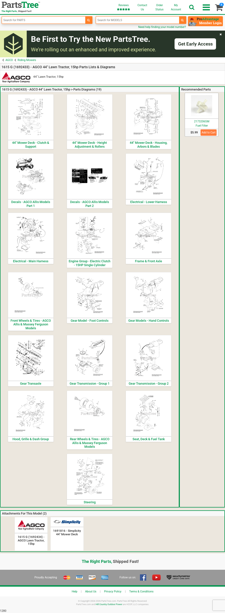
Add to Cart (209, 132)
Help (74, 591)
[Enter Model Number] (137, 20)
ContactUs (142, 7)
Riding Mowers (27, 60)
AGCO (9, 60)
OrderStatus (159, 7)
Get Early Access (195, 44)
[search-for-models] (182, 20)
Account (176, 7)
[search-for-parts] (88, 20)
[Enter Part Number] (43, 20)
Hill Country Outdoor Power (109, 604)
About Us (90, 591)
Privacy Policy (112, 591)
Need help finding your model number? (162, 27)
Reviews (123, 7)
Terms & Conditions (141, 591)
